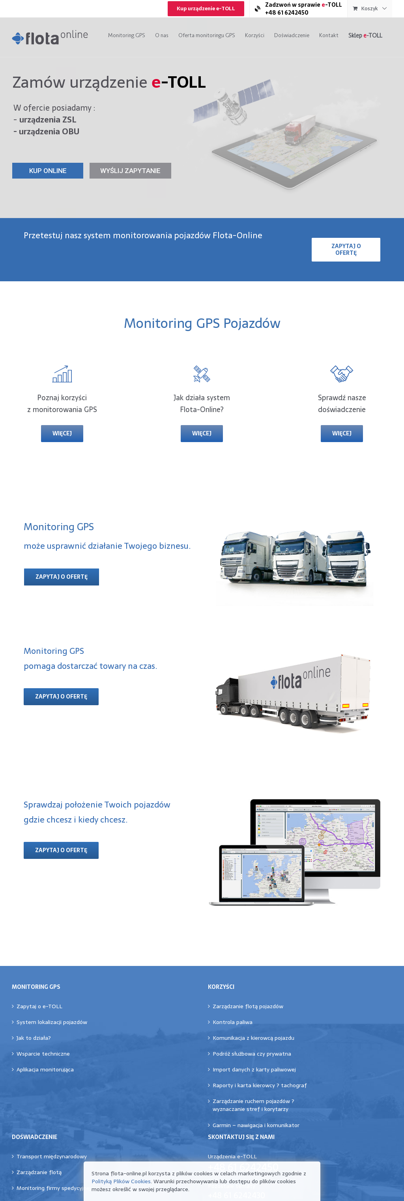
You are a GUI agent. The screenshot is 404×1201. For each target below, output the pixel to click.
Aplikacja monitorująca (45, 1069)
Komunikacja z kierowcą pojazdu (253, 1038)
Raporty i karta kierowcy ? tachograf (260, 1085)
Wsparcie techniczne (43, 1054)
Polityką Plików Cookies (121, 1181)
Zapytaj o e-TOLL (39, 1006)
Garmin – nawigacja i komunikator (256, 1125)
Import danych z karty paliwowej (254, 1069)
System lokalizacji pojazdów (52, 1022)
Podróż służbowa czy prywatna (252, 1054)
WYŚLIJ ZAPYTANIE (130, 171)
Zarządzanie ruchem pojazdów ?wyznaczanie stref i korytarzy (253, 1105)
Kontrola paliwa (232, 1022)
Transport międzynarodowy (52, 1156)
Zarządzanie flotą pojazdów (248, 1006)
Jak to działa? (34, 1038)
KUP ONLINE (48, 171)
